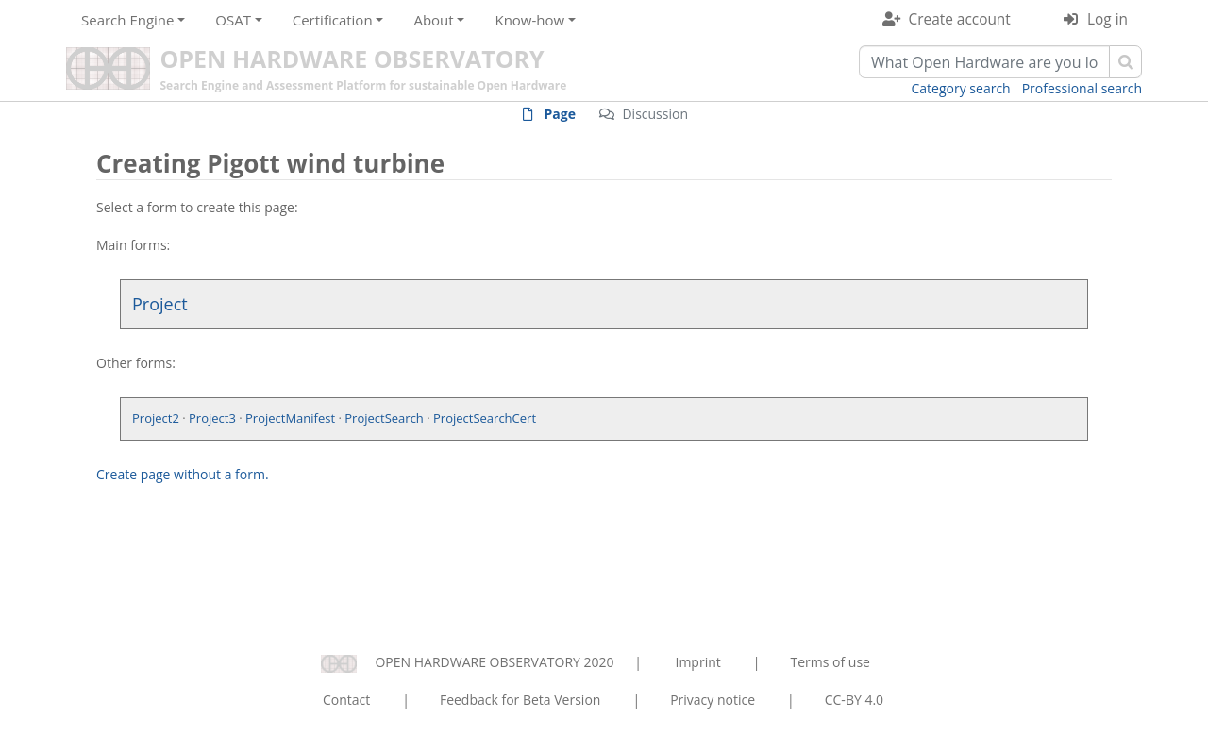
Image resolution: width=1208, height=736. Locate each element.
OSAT (233, 19)
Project (160, 304)
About (433, 19)
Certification (333, 19)
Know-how (529, 19)
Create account (960, 19)
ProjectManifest (290, 418)
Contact (346, 700)
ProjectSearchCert (484, 418)
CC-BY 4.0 (854, 700)
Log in (1107, 19)
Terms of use (829, 662)
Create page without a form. (182, 474)
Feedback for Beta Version (520, 700)
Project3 (212, 418)
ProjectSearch (384, 418)
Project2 (155, 418)
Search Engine (127, 19)
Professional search (1082, 88)
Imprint (698, 662)
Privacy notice (712, 700)
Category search (961, 88)
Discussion (655, 114)
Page (560, 114)
